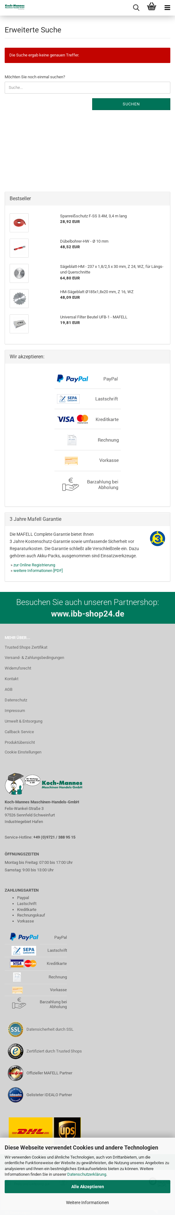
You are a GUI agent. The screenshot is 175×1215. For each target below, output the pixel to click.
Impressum (15, 710)
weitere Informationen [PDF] (38, 570)
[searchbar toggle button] (136, 8)
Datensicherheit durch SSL (49, 1029)
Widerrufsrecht (18, 668)
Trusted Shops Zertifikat (26, 647)
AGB (8, 689)
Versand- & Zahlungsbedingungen (34, 657)
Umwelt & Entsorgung (23, 721)
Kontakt (11, 678)
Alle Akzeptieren (87, 1186)
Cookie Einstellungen (23, 752)
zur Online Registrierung (34, 565)
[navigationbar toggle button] (167, 8)
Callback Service (19, 731)
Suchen (131, 104)
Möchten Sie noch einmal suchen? (35, 77)
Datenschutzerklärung (86, 1174)
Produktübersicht (20, 742)
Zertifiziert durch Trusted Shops (54, 1051)
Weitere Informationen (87, 1202)
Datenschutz (16, 700)
